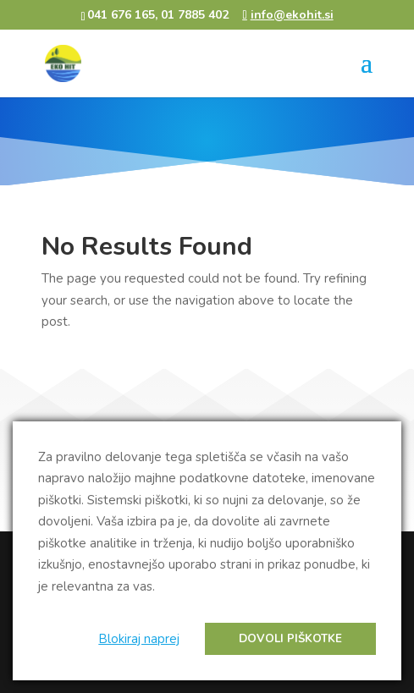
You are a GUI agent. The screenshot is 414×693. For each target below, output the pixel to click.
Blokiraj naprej (138, 638)
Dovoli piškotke (290, 638)
